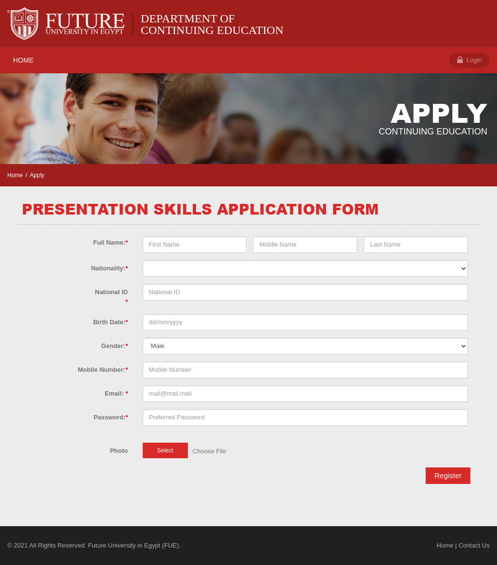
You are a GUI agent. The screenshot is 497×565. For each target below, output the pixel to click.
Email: (116, 393)
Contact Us (474, 545)
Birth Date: (110, 322)
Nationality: (109, 268)
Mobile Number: (103, 369)
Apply (37, 175)
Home (15, 175)
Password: (111, 417)
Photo (119, 450)
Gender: (114, 345)
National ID (111, 296)
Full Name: (110, 242)
